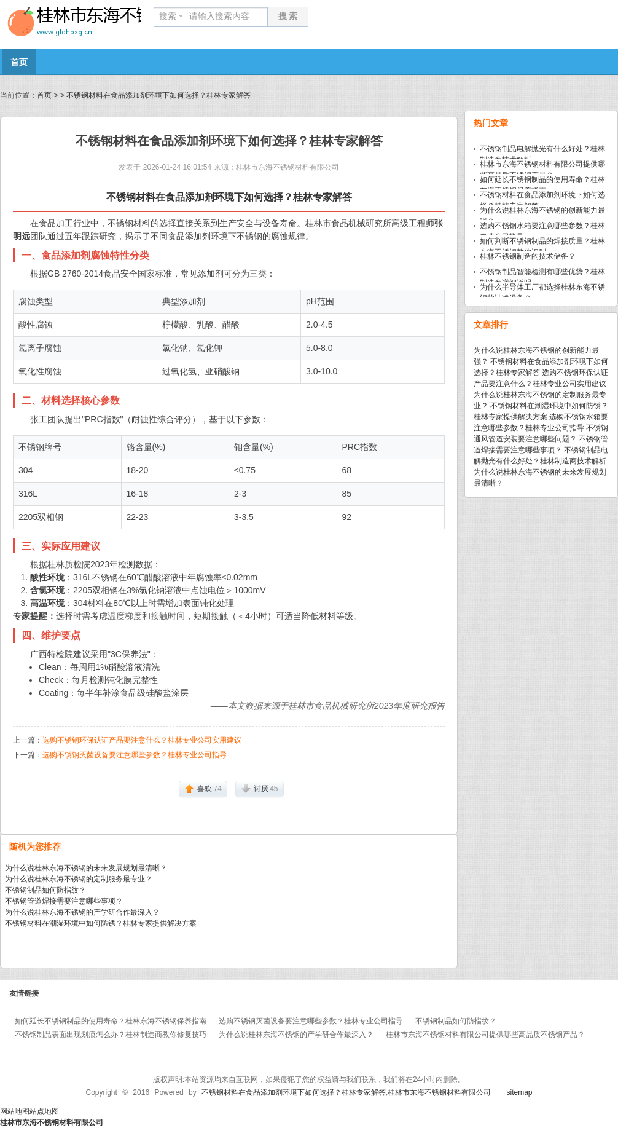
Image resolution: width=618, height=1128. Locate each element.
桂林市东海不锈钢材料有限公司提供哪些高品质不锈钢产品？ (485, 1034)
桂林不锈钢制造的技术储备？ (528, 256)
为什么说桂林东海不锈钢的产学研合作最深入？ (82, 912)
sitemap (519, 1092)
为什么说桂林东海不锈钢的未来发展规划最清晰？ (86, 868)
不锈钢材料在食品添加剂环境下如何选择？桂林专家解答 (158, 95)
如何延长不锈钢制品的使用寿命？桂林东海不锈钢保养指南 (110, 1021)
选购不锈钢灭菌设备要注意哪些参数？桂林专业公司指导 (134, 755)
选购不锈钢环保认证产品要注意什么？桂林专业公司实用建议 (141, 740)
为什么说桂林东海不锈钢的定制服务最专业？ (78, 879)
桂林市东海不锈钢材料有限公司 (287, 167)
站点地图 (44, 1111)
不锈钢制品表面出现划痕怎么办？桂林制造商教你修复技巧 (110, 1034)
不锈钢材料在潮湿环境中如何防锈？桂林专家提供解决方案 (101, 923)
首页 (19, 62)
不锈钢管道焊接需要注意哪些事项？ (64, 901)
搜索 (167, 16)
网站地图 (14, 1111)
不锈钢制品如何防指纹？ (45, 890)
